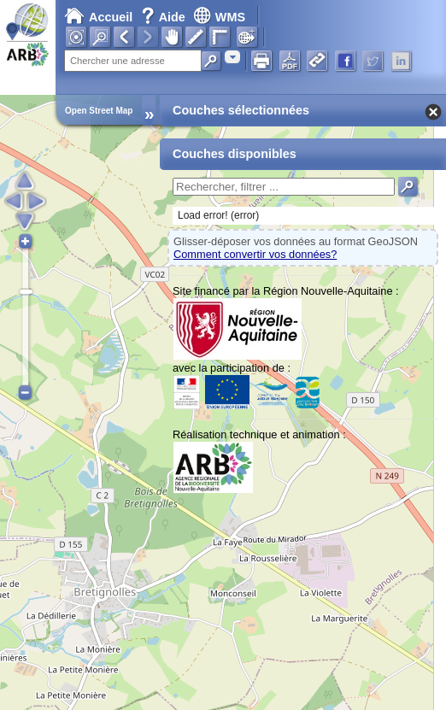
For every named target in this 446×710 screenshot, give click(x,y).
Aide (165, 17)
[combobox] (232, 57)
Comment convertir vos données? (255, 254)
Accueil (98, 17)
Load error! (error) (218, 215)
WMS (219, 17)
